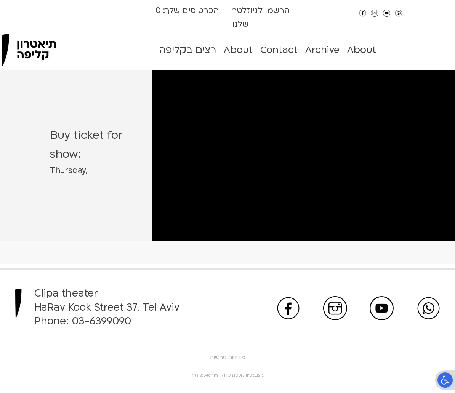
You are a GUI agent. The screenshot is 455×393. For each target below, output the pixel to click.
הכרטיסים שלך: (190, 10)
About (238, 49)
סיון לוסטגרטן (239, 375)
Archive (322, 49)
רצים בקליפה (187, 49)
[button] (445, 380)
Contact (279, 49)
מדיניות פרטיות (227, 357)
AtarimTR (213, 375)
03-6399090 (101, 321)
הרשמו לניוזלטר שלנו (261, 17)
